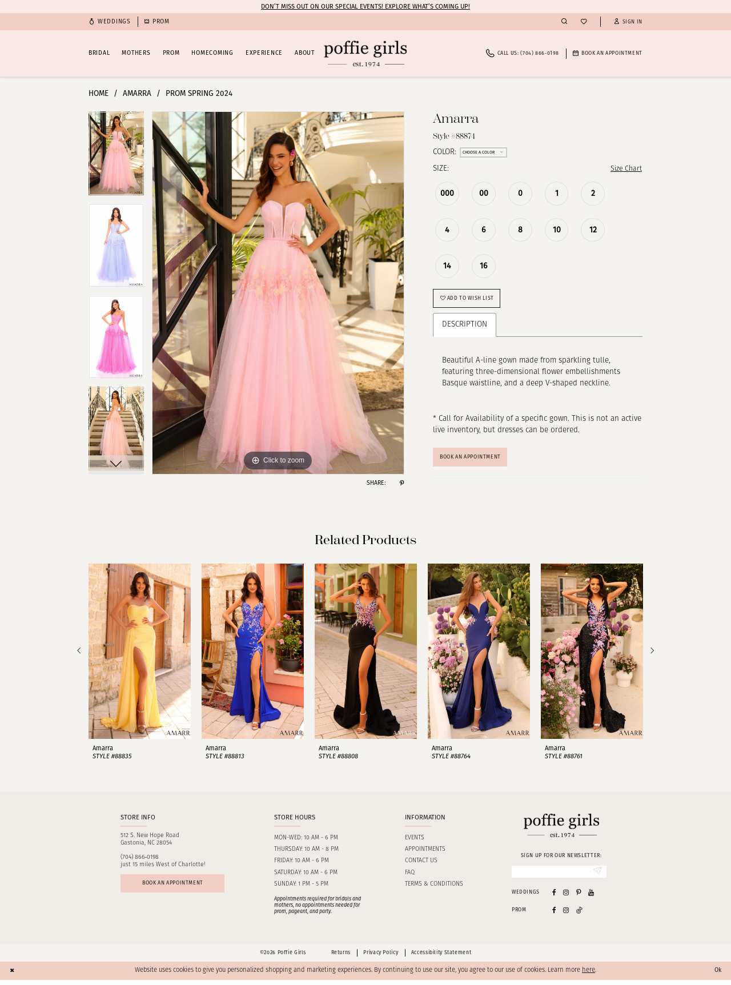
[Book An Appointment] (607, 53)
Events (414, 842)
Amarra (137, 93)
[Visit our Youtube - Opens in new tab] (591, 897)
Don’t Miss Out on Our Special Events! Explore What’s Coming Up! (365, 6)
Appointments (425, 854)
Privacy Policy (380, 957)
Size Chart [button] (625, 169)
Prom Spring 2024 (199, 93)
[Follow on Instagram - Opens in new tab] (566, 915)
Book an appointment (177, 888)
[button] (628, 22)
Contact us (421, 865)
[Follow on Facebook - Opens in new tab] (554, 915)
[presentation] (140, 655)
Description (464, 327)
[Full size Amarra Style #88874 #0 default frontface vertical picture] (278, 293)
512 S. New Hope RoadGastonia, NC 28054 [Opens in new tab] (150, 843)
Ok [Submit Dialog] (717, 975)
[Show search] (564, 22)
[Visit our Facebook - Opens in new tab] (554, 897)
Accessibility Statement (441, 957)
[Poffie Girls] (365, 53)
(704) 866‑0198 (140, 862)
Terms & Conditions (434, 888)
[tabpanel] (116, 157)
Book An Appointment (475, 460)
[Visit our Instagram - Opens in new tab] (566, 897)
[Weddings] (110, 22)
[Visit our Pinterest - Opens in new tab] (579, 897)
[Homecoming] (157, 22)
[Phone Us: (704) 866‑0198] (522, 53)
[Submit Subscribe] (597, 877)
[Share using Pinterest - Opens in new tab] (401, 483)
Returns (341, 957)
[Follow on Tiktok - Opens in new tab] (580, 915)
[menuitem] (110, 22)
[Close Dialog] (12, 975)
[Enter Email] (559, 876)
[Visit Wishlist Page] (583, 22)
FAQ (410, 877)
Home (99, 93)
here (588, 975)
